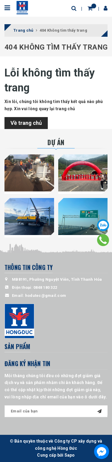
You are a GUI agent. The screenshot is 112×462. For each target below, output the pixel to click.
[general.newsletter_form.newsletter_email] (56, 411)
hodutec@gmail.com (45, 295)
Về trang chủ (26, 123)
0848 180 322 (45, 287)
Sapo (70, 455)
